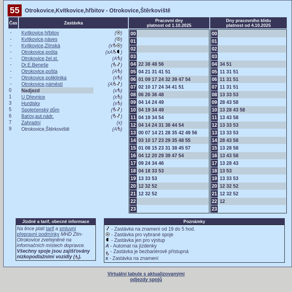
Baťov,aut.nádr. (37, 116)
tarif (50, 228)
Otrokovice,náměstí (42, 84)
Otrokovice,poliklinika (44, 78)
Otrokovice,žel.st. (39, 58)
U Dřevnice (33, 97)
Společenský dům (40, 110)
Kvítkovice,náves (39, 39)
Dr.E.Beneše (34, 65)
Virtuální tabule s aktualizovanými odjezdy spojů (146, 276)
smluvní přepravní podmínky (46, 231)
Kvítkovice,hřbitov (40, 33)
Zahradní (31, 123)
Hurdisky (30, 103)
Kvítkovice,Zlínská (40, 46)
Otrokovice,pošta (39, 52)
